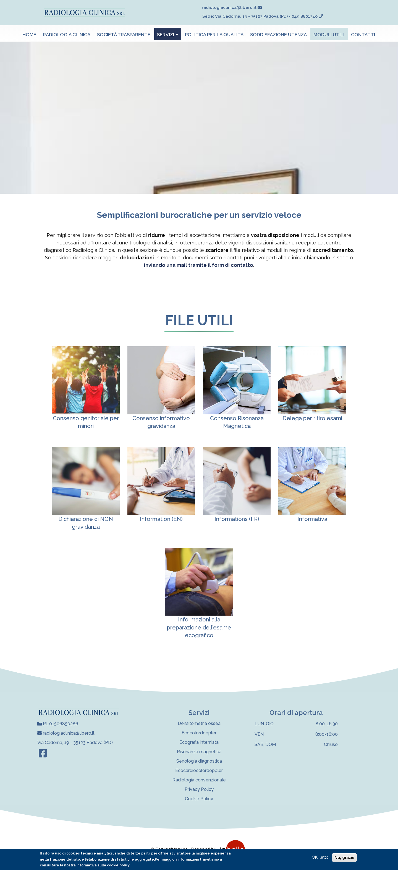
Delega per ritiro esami (312, 418)
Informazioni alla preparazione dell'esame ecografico (199, 627)
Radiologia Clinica (66, 34)
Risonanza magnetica (199, 751)
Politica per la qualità (214, 34)
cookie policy (118, 865)
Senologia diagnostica (199, 761)
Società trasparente (123, 34)
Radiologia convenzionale (199, 780)
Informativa (312, 519)
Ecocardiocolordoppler (199, 770)
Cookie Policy (199, 798)
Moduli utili (328, 34)
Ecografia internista (199, 742)
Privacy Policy (199, 789)
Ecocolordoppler (199, 732)
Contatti (363, 34)
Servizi (168, 34)
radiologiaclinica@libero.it (66, 733)
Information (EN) (161, 519)
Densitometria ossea (199, 723)
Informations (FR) (236, 519)
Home (29, 34)
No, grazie (344, 857)
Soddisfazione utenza (278, 34)
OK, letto (320, 857)
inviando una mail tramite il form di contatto (198, 265)
